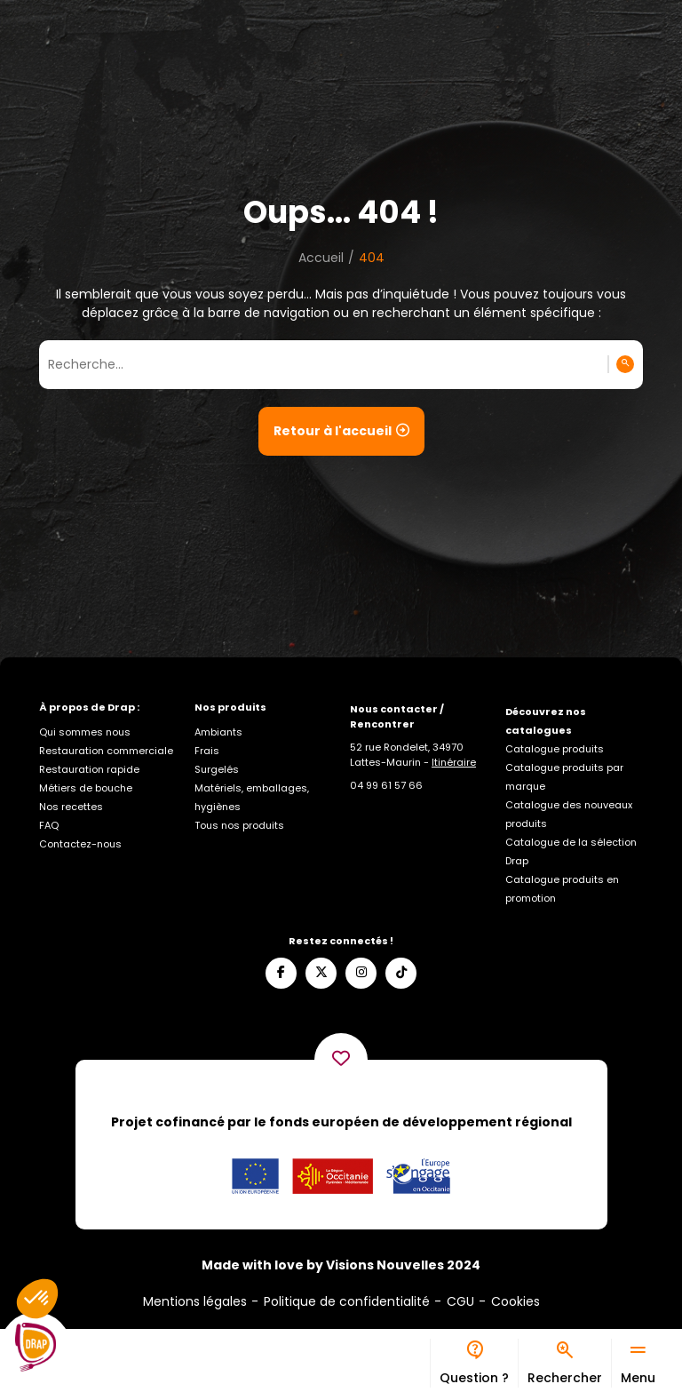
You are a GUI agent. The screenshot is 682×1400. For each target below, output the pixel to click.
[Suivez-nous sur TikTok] (400, 973)
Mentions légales (195, 1301)
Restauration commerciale (106, 751)
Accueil (321, 257)
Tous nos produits (239, 825)
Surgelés (216, 769)
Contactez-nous (80, 844)
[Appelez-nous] (386, 785)
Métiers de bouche (85, 788)
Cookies (515, 1301)
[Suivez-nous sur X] (321, 973)
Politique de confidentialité (347, 1301)
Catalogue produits (554, 749)
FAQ (49, 825)
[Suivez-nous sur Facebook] (281, 973)
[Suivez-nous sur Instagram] (361, 973)
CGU (460, 1301)
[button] (37, 1298)
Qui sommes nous (85, 732)
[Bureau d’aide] (474, 1363)
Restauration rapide (89, 769)
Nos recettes (71, 806)
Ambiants (218, 732)
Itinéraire (454, 762)
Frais (206, 751)
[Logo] (35, 1347)
